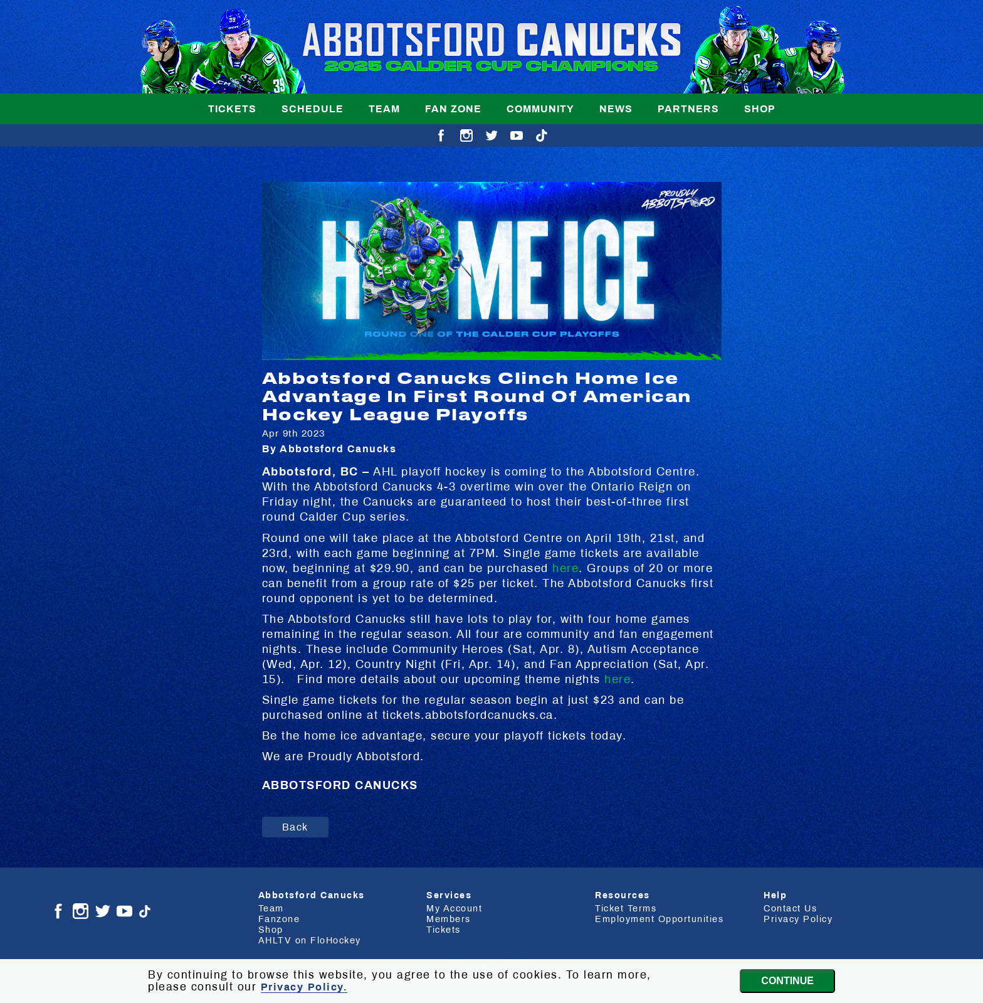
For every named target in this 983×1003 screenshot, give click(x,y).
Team (384, 108)
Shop (759, 108)
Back (295, 827)
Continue (787, 980)
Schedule (312, 108)
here (565, 568)
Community (540, 108)
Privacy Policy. (304, 987)
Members (448, 919)
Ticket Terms (625, 908)
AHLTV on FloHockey (309, 940)
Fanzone (279, 919)
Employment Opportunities (659, 919)
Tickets (232, 108)
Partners (688, 108)
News (616, 108)
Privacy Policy (798, 919)
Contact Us (790, 908)
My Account (454, 908)
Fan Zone (453, 108)
